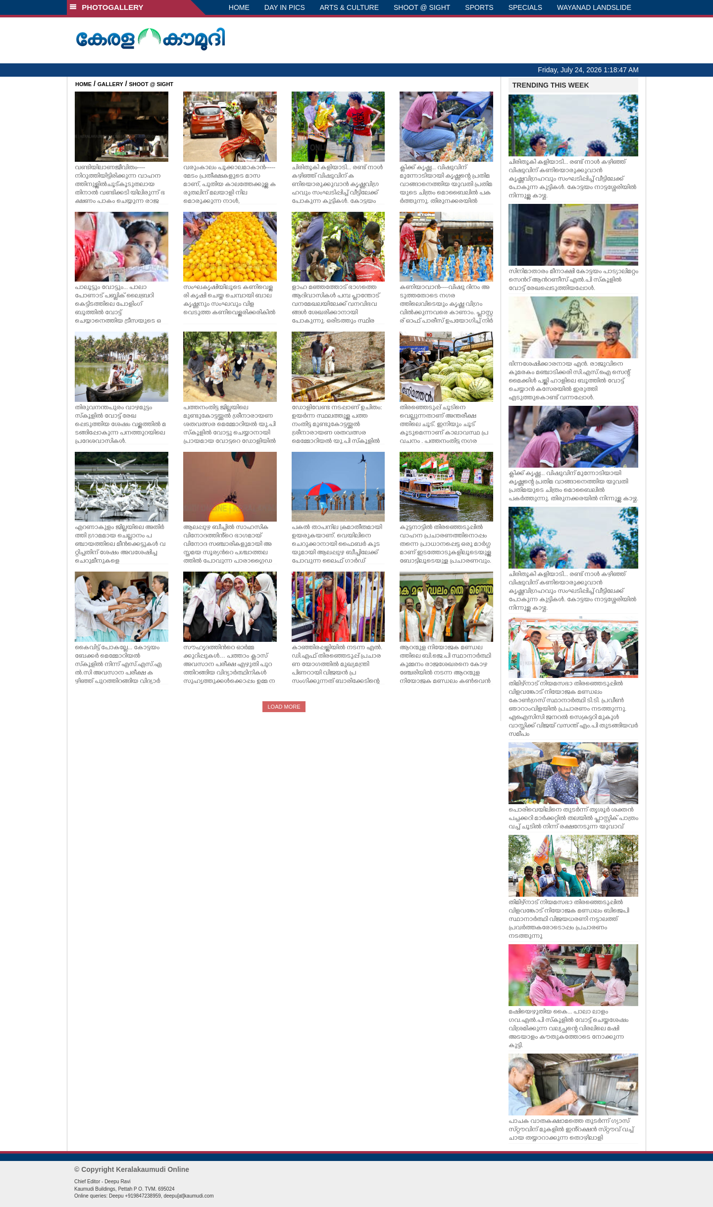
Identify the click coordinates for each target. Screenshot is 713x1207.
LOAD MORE (283, 707)
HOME (239, 7)
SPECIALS (525, 7)
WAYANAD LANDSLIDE (594, 7)
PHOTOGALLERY (106, 7)
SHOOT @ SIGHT (422, 7)
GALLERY (110, 84)
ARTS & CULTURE (349, 7)
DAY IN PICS (284, 7)
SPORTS (479, 7)
